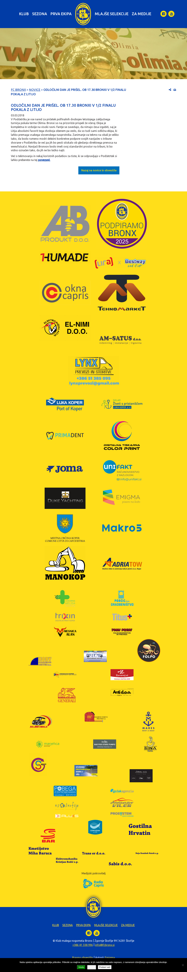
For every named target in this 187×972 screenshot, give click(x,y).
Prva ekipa (61, 14)
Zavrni (92, 967)
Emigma (110, 957)
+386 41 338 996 (82, 944)
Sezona (39, 14)
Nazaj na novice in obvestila (98, 170)
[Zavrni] (182, 965)
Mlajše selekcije (111, 14)
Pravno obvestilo (82, 957)
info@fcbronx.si (105, 944)
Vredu (81, 967)
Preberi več (104, 967)
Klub (24, 14)
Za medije (141, 14)
